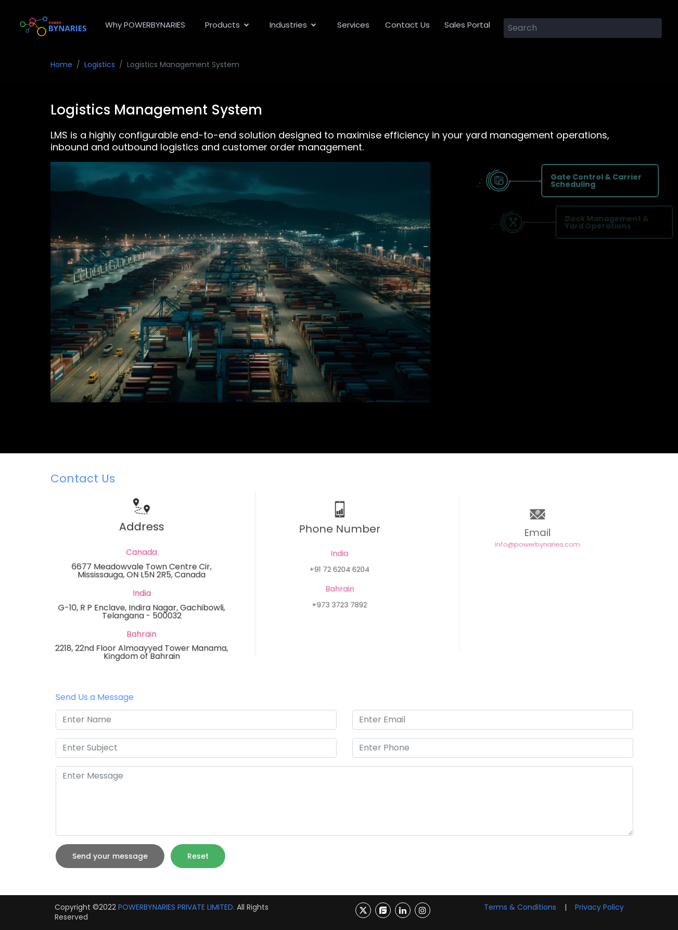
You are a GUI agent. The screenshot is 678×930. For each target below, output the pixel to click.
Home (61, 64)
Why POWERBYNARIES (145, 24)
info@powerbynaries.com (536, 555)
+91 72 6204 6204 (339, 573)
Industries (288, 24)
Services (353, 24)
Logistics (99, 64)
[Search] (583, 28)
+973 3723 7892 (339, 600)
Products (222, 24)
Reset (216, 856)
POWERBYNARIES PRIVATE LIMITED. (176, 907)
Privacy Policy (599, 907)
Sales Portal (467, 24)
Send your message (129, 856)
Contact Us (407, 24)
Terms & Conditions (520, 907)
